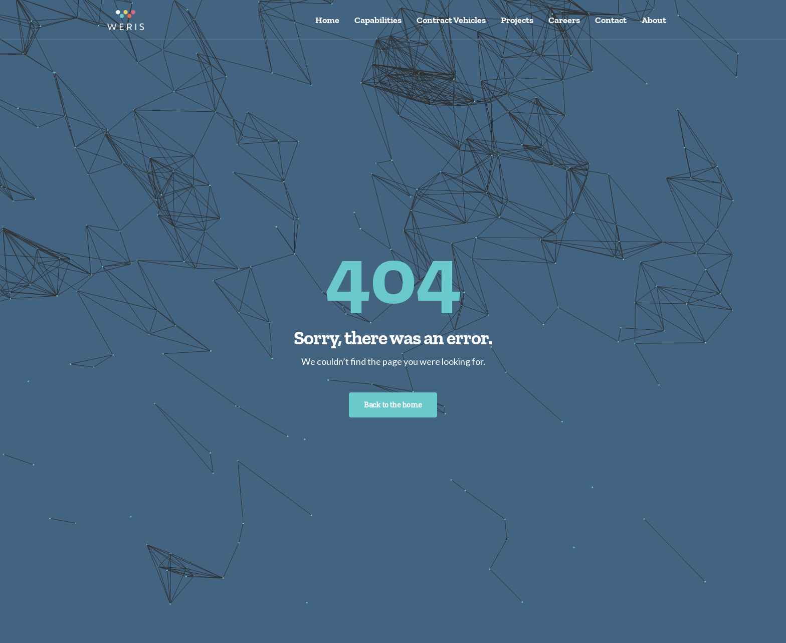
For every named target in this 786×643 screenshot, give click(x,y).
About (654, 20)
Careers (564, 20)
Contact (611, 20)
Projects (517, 20)
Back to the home (393, 404)
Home (327, 20)
